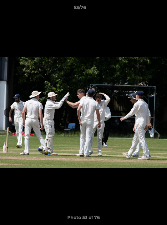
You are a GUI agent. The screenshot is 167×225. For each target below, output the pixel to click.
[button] (144, 9)
